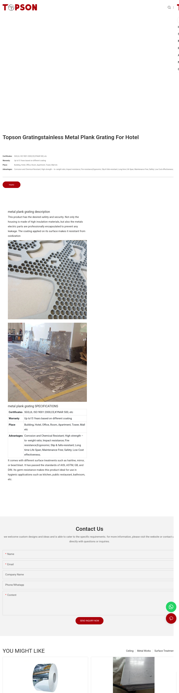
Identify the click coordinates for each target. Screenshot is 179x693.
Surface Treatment (165, 650)
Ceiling (129, 650)
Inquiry (11, 185)
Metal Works (144, 650)
